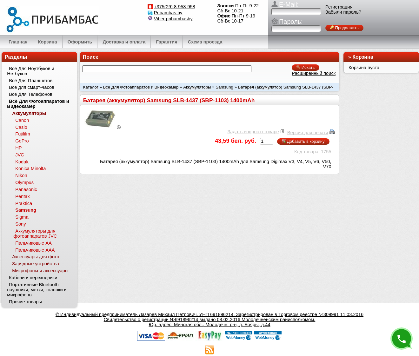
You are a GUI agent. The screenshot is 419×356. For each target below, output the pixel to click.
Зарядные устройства (35, 263)
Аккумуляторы (197, 87)
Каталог (90, 87)
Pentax (22, 196)
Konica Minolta (30, 168)
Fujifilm (22, 133)
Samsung (224, 87)
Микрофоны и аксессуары (40, 270)
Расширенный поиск (314, 73)
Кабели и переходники (33, 277)
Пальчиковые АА (33, 243)
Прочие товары (25, 301)
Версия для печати (307, 132)
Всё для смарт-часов (31, 87)
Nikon (21, 175)
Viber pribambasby (173, 18)
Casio (21, 127)
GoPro (22, 140)
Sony (20, 224)
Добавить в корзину (303, 141)
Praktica (23, 203)
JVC (19, 154)
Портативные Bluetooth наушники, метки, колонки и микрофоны (37, 289)
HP (18, 147)
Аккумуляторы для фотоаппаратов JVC (35, 233)
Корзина (362, 57)
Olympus (24, 182)
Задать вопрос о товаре (253, 131)
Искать (305, 67)
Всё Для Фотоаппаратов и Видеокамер (140, 87)
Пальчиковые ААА (35, 250)
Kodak (22, 161)
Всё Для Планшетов (30, 80)
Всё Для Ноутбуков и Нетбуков (30, 71)
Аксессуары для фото (35, 256)
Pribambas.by (168, 12)
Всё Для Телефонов (30, 94)
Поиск (90, 57)
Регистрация (339, 7)
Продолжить (344, 27)
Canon (22, 120)
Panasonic (26, 189)
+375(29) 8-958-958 (174, 6)
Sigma (22, 217)
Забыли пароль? (343, 12)
